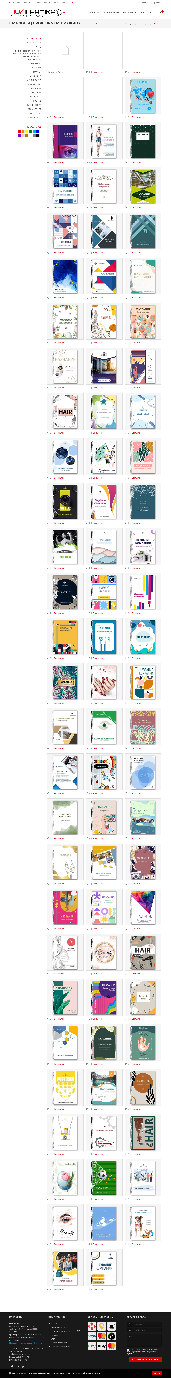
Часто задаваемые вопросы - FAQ (65, 1331)
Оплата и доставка (59, 1343)
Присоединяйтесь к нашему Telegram (25, 1343)
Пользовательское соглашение (85, 3)
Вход (156, 3)
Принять (156, 1373)
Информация (57, 1317)
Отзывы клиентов (59, 1327)
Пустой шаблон (55, 72)
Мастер (37, 72)
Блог (53, 1339)
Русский (144, 3)
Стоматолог (34, 109)
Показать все (33, 39)
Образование (34, 88)
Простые (36, 101)
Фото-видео (34, 117)
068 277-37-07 (42, 3)
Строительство (32, 113)
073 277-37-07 (60, 3)
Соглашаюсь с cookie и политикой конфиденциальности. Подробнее (143, 1352)
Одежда (36, 92)
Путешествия (33, 105)
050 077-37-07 (22, 3)
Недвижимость (32, 84)
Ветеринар (35, 64)
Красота (36, 68)
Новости (54, 1335)
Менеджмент (34, 80)
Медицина (35, 76)
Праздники (35, 97)
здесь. (130, 1354)
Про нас (54, 1323)
